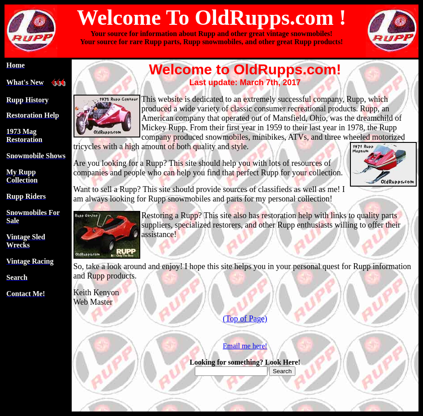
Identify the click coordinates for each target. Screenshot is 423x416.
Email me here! (245, 346)
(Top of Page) (245, 318)
